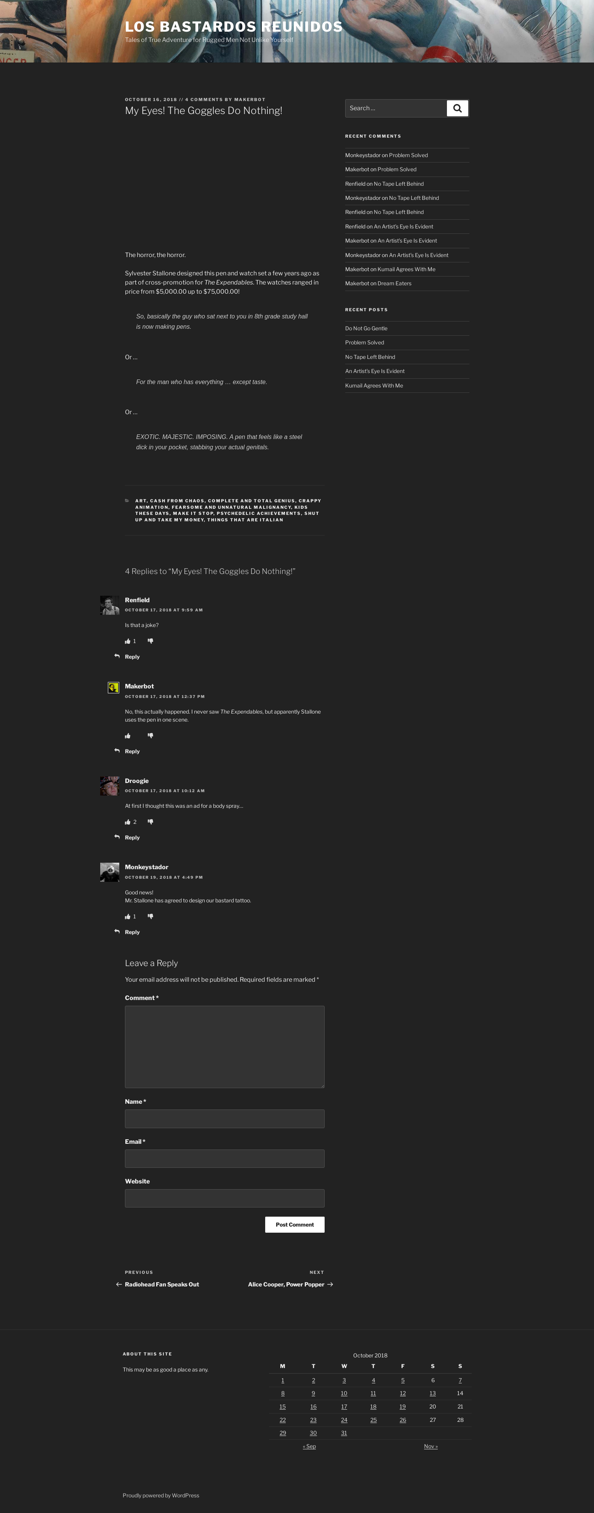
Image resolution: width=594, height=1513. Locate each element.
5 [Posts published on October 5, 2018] (403, 1380)
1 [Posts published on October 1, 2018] (283, 1380)
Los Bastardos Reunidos (234, 26)
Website (137, 1181)
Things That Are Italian (245, 520)
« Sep (309, 1446)
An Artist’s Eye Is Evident (403, 226)
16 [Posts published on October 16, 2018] (314, 1406)
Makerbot (250, 99)
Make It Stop (193, 513)
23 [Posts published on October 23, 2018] (313, 1420)
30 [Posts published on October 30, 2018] (313, 1432)
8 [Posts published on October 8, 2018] (283, 1393)
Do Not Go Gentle (366, 328)
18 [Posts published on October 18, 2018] (373, 1406)
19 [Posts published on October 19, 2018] (403, 1406)
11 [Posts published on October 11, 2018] (373, 1393)
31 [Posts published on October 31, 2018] (344, 1432)
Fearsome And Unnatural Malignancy (231, 507)
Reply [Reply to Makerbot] (132, 751)
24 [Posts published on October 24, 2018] (344, 1420)
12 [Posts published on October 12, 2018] (403, 1393)
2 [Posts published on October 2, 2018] (313, 1380)
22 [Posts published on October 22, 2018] (283, 1420)
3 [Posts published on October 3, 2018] (344, 1380)
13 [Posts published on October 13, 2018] (433, 1393)
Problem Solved (408, 155)
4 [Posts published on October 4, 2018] (373, 1380)
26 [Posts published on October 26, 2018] (403, 1420)
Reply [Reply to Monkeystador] (132, 932)
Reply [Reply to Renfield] (132, 656)
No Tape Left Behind (399, 183)
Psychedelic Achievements (259, 513)
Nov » (431, 1446)
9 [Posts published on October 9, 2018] (313, 1393)
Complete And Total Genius (251, 500)
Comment (142, 998)
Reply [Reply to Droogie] (132, 837)
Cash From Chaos (177, 500)
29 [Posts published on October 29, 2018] (283, 1432)
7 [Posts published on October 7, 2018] (460, 1380)
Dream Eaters (394, 283)
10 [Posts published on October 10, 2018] (344, 1393)
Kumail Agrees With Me (406, 269)
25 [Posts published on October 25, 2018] (373, 1420)
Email (135, 1141)
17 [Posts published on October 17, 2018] (344, 1406)
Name (135, 1101)
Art (141, 500)
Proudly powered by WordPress (161, 1495)
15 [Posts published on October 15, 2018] (283, 1406)
